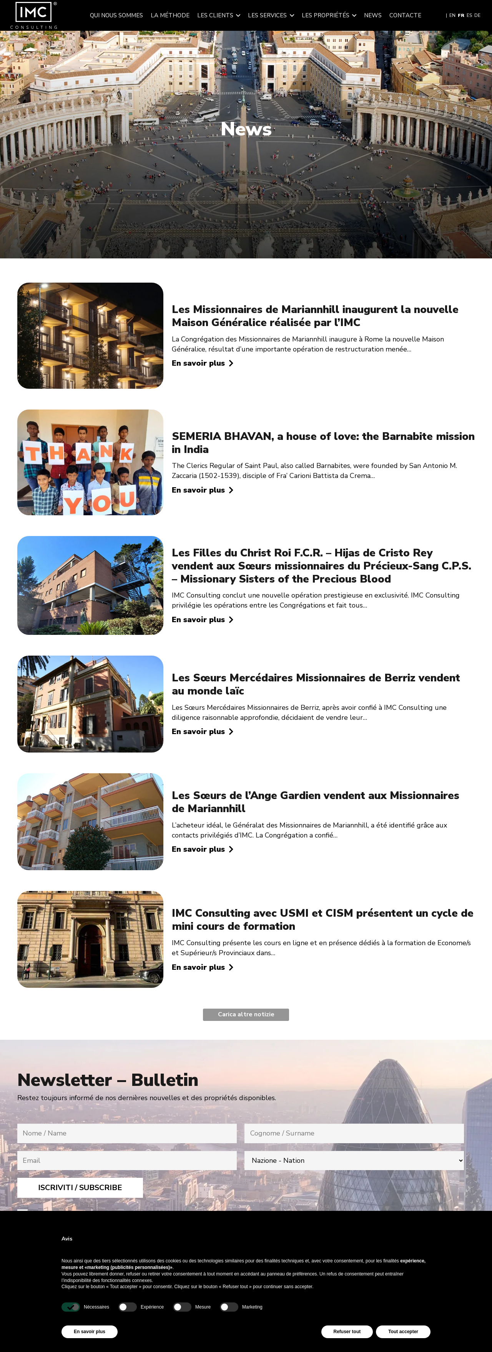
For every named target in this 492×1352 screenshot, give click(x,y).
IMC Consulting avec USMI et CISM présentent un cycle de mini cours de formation (323, 920)
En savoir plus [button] (89, 1331)
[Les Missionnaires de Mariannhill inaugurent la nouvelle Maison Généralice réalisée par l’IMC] (90, 287)
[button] (236, 15)
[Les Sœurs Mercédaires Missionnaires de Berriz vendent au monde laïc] (90, 660)
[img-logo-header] (33, 15)
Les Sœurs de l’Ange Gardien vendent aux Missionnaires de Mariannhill (315, 802)
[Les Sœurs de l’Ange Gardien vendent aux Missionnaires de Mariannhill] (90, 778)
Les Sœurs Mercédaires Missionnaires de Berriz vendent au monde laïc (316, 684)
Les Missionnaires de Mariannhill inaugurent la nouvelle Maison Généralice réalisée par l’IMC (315, 316)
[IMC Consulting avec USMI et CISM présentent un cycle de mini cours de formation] (90, 896)
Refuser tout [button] (347, 1331)
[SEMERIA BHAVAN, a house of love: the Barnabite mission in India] (90, 414)
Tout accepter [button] (403, 1331)
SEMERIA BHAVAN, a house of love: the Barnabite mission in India (323, 443)
